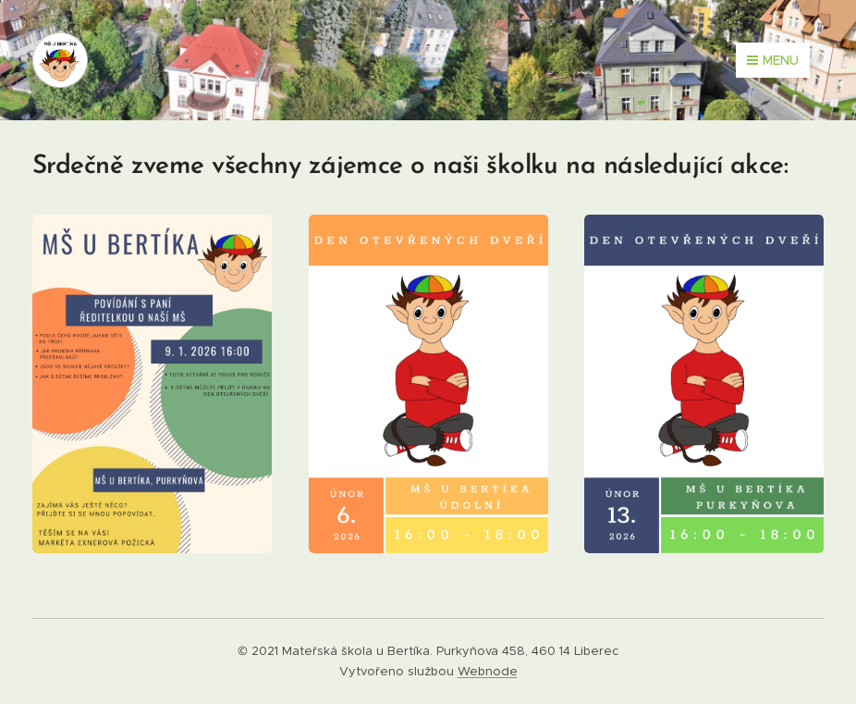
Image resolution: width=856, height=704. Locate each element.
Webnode (488, 671)
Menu (773, 60)
